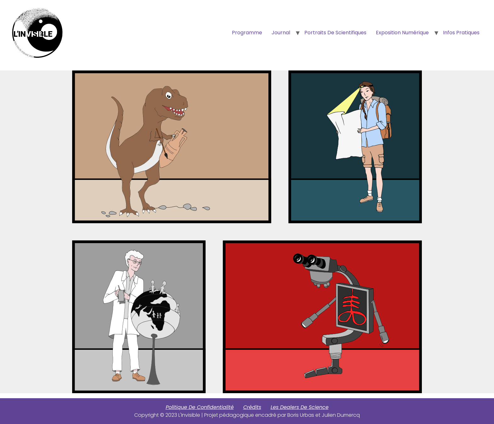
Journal (281, 32)
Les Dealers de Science (300, 407)
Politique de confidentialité (200, 407)
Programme (247, 32)
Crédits (252, 407)
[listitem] (171, 146)
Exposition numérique (402, 32)
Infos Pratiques (461, 32)
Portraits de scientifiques (335, 32)
